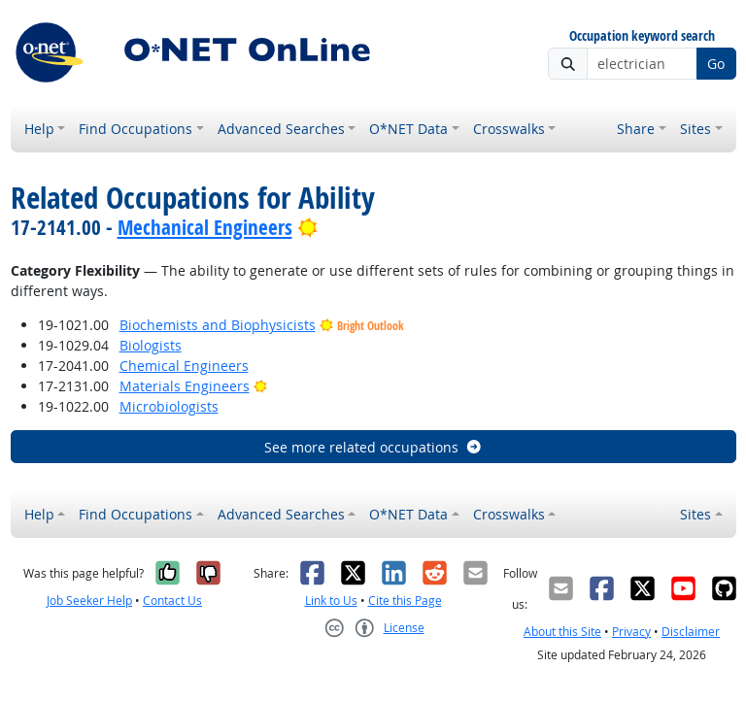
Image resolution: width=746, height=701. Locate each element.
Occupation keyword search (642, 36)
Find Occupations (135, 128)
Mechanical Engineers (205, 227)
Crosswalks (509, 128)
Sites (695, 128)
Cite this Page (405, 600)
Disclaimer (690, 631)
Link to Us (331, 600)
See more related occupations (373, 447)
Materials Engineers (184, 386)
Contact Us (172, 600)
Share (636, 128)
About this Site (562, 631)
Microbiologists (169, 406)
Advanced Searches (281, 128)
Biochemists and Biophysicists (217, 325)
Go (716, 63)
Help (39, 128)
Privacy (631, 631)
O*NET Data (408, 128)
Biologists (150, 345)
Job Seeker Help (89, 600)
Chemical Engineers (184, 365)
